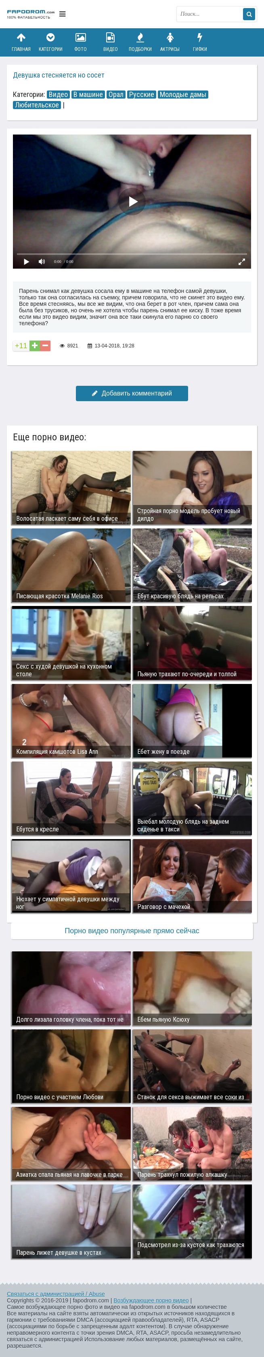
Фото (81, 42)
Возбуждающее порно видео (151, 1300)
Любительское (37, 105)
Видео (110, 42)
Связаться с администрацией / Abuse (56, 1294)
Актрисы (170, 42)
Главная (21, 42)
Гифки (200, 42)
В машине (88, 94)
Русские (141, 94)
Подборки (140, 42)
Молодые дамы (183, 94)
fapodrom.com (31, 14)
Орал (116, 94)
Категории (51, 42)
